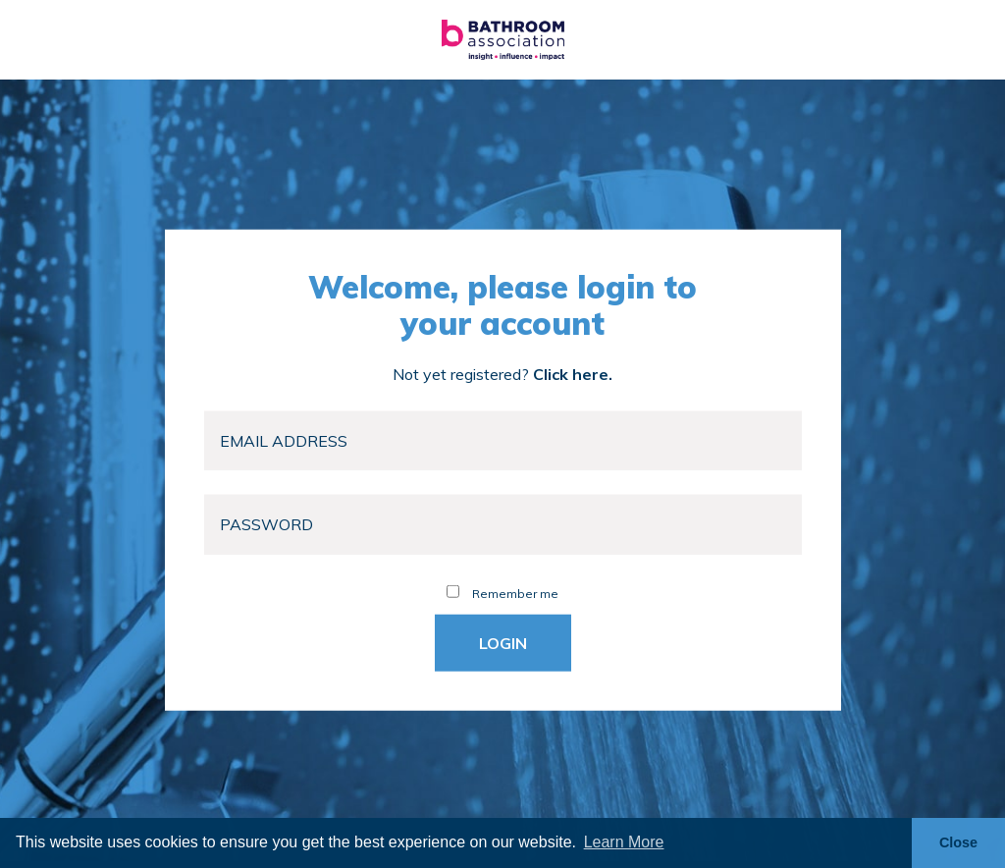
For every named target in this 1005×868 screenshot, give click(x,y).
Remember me (502, 592)
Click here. (572, 373)
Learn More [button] (624, 842)
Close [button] (958, 842)
